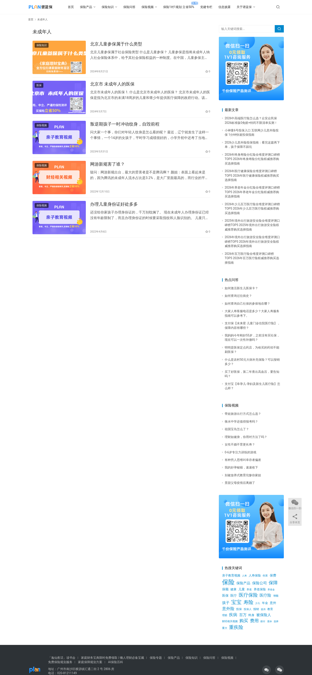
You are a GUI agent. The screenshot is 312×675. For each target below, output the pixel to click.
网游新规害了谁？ (107, 171)
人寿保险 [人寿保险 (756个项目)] (255, 575)
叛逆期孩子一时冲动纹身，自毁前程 (124, 129)
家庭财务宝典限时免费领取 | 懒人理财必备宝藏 (112, 657)
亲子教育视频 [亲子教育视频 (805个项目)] (231, 575)
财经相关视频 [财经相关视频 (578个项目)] (230, 621)
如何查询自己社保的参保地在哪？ (247, 303)
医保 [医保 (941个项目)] (225, 595)
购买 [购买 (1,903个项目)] (243, 620)
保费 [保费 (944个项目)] (273, 575)
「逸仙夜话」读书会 (61, 657)
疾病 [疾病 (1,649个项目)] (233, 614)
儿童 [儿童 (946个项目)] (241, 589)
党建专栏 (213, 7)
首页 (78, 7)
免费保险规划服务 (60, 662)
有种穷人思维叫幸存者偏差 (243, 460)
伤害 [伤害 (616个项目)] (265, 575)
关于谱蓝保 (250, 7)
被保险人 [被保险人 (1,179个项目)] (263, 615)
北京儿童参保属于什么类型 (116, 45)
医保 (39, 88)
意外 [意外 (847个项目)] (273, 603)
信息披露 (231, 7)
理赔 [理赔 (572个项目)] (224, 615)
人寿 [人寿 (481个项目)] (244, 575)
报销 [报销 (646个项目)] (256, 609)
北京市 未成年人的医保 (112, 87)
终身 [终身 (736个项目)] (251, 615)
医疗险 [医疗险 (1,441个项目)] (265, 595)
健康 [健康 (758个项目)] (233, 589)
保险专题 (156, 657)
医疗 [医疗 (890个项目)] (233, 595)
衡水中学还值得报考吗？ (241, 421)
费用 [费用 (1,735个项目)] (254, 620)
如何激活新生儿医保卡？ (241, 288)
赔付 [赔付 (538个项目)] (262, 621)
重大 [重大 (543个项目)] (224, 628)
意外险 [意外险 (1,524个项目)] (228, 608)
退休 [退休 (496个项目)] (269, 621)
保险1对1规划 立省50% (185, 7)
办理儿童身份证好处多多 (114, 213)
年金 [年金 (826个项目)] (265, 603)
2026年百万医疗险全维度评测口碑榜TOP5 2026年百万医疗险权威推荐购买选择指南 (252, 258)
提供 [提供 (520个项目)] (263, 609)
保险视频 (154, 7)
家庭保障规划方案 (90, 662)
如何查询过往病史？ (238, 295)
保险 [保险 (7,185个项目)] (228, 582)
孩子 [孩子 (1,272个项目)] (225, 603)
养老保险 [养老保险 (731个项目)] (260, 589)
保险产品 (93, 7)
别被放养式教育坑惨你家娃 (243, 475)
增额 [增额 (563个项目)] (275, 595)
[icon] (266, 669)
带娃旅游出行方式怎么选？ (243, 413)
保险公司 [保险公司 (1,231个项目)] (259, 583)
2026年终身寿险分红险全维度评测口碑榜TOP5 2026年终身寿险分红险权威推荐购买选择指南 (252, 159)
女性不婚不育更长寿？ (240, 444)
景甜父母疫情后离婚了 (240, 482)
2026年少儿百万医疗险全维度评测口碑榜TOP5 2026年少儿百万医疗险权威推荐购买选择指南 (252, 208)
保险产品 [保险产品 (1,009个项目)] (243, 583)
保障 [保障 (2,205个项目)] (273, 582)
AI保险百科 (115, 662)
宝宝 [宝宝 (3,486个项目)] (236, 602)
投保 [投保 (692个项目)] (239, 609)
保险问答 (136, 7)
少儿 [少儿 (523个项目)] (257, 603)
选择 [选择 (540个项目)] (276, 621)
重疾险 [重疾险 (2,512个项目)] (236, 627)
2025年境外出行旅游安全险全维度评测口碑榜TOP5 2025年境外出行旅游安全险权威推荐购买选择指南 (252, 225)
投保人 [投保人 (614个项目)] (248, 609)
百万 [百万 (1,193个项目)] (243, 615)
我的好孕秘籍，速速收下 (241, 467)
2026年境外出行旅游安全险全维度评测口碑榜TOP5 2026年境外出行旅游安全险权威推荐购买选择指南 (252, 241)
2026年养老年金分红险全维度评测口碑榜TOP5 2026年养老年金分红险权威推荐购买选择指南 (252, 192)
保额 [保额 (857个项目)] (225, 589)
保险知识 (114, 7)
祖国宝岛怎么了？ (237, 429)
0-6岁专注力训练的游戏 (240, 452)
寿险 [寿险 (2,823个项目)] (249, 602)
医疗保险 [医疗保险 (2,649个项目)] (248, 595)
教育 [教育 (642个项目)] (270, 609)
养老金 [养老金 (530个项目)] (271, 589)
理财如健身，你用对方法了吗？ (246, 437)
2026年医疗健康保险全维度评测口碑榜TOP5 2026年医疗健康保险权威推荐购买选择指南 (252, 175)
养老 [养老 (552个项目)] (249, 589)
